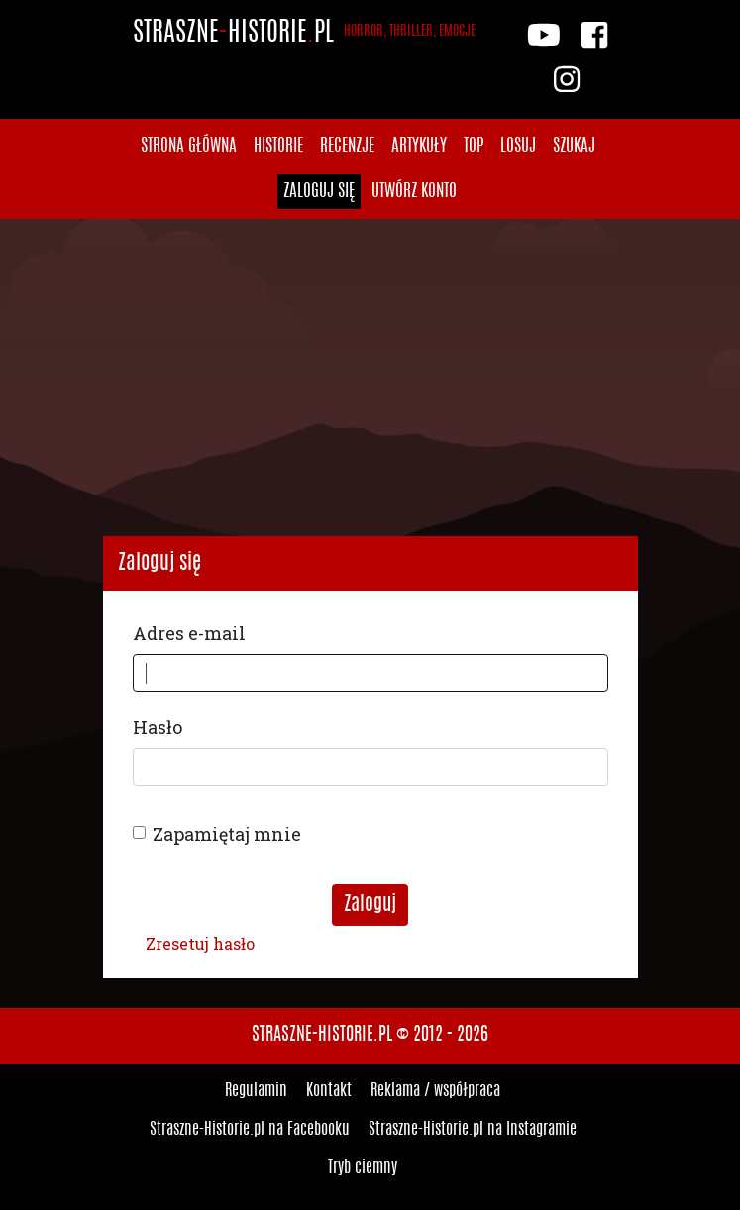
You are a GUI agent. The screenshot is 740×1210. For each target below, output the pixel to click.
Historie (278, 146)
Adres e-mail (189, 633)
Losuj (518, 146)
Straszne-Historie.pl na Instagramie (473, 1130)
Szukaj (574, 146)
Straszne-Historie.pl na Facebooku (250, 1130)
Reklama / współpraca (435, 1091)
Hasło (157, 727)
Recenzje (347, 146)
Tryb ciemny (362, 1168)
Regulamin (256, 1091)
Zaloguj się (319, 191)
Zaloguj (370, 905)
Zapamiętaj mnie (227, 834)
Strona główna (189, 146)
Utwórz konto (414, 191)
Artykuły (419, 146)
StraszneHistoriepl (304, 34)
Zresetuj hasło (200, 944)
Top (473, 146)
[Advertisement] (370, 377)
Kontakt (329, 1091)
